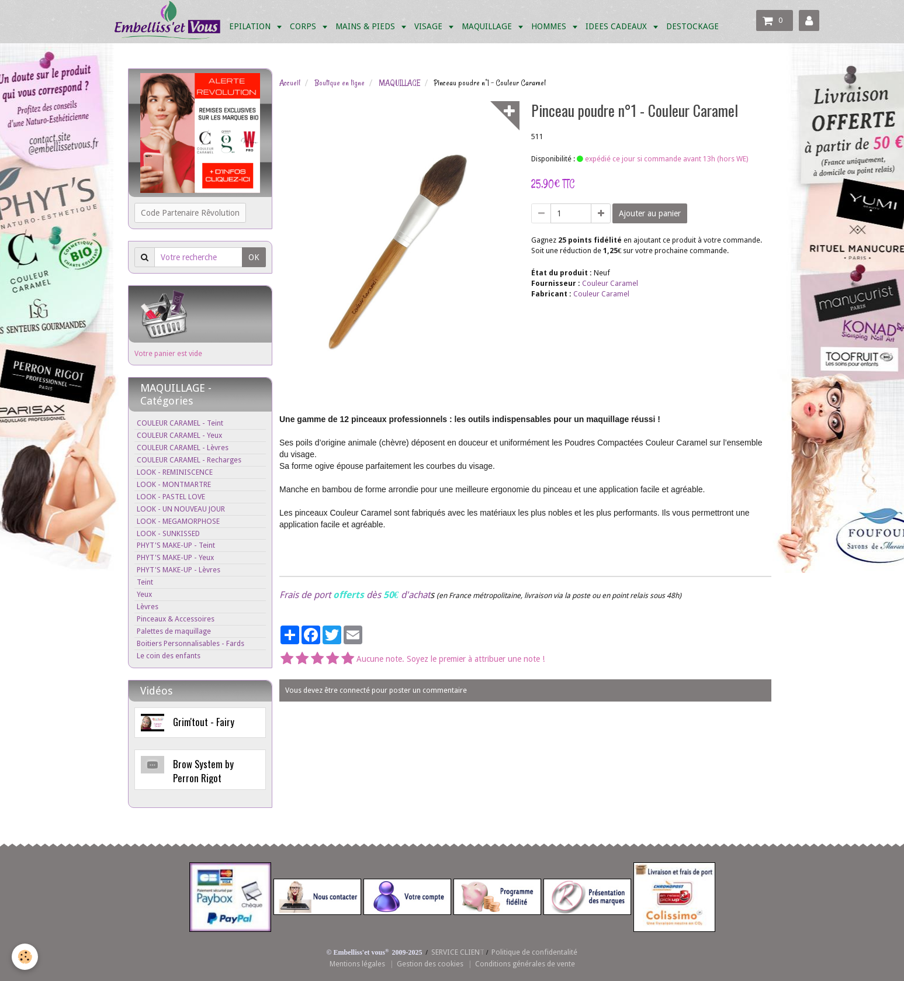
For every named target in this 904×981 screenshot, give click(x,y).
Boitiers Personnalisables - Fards (190, 643)
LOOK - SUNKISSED (168, 533)
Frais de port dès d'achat (354, 594)
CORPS (304, 26)
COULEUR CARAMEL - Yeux (179, 435)
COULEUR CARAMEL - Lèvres (182, 447)
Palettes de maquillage (174, 631)
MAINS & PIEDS (366, 26)
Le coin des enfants (168, 655)
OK (253, 257)
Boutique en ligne (339, 83)
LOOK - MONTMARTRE (174, 484)
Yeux (144, 594)
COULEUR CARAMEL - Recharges (189, 459)
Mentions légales (357, 963)
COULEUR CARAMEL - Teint (180, 423)
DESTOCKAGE (692, 26)
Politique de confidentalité (534, 952)
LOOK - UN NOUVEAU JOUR (181, 509)
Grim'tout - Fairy (203, 721)
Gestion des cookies (430, 963)
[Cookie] (25, 957)
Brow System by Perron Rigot (203, 771)
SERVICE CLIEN (455, 952)
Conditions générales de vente (525, 963)
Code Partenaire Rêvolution (190, 212)
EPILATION (251, 26)
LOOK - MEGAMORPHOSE (178, 521)
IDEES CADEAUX (617, 26)
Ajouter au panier (650, 213)
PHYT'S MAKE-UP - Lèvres (178, 569)
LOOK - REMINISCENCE (175, 472)
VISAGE (429, 26)
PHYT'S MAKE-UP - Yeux (175, 557)
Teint (145, 582)
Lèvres (147, 606)
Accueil (289, 83)
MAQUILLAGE (488, 26)
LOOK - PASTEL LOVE (171, 496)
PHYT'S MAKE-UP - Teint (176, 545)
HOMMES (550, 26)
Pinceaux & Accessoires (175, 618)
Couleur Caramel (610, 283)
